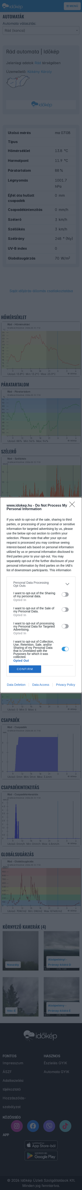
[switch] (65, 594)
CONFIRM (25, 668)
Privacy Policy (65, 684)
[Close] (73, 506)
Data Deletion (16, 684)
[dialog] (41, 595)
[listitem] (41, 584)
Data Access (40, 684)
